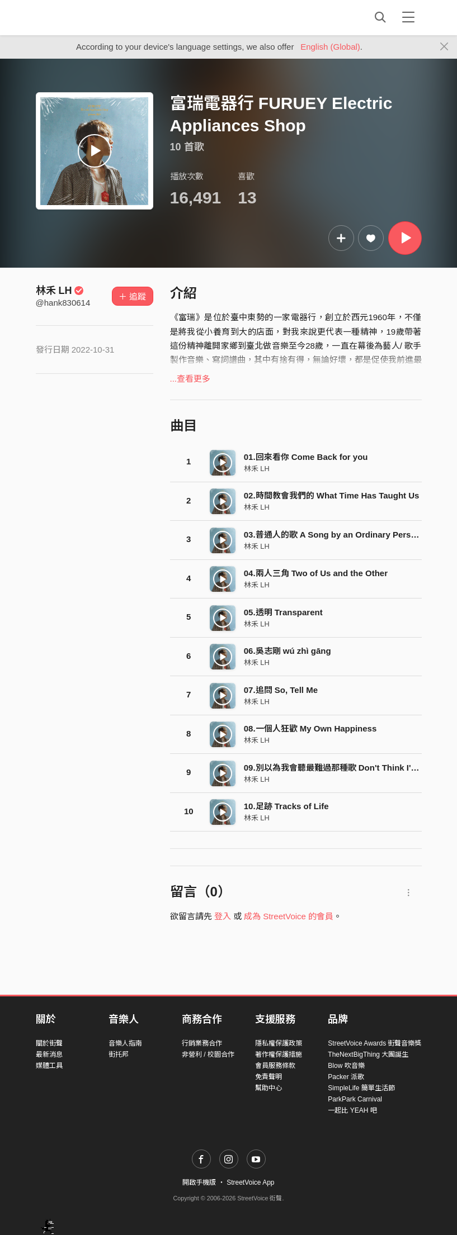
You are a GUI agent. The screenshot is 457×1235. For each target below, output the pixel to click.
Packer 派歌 (346, 1077)
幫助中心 (268, 1088)
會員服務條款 (275, 1066)
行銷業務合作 (202, 1043)
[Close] (444, 47)
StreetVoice (82, 17)
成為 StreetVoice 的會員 (288, 916)
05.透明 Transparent (283, 612)
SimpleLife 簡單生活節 (361, 1088)
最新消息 (49, 1054)
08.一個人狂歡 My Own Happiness (310, 728)
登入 (222, 916)
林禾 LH (60, 290)
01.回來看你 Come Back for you (306, 457)
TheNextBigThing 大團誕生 (368, 1054)
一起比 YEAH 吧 (352, 1110)
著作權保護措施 (278, 1054)
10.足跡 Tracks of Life (286, 806)
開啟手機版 (199, 1182)
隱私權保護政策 (278, 1043)
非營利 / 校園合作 (208, 1054)
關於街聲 (49, 1043)
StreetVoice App (250, 1182)
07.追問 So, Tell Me (281, 690)
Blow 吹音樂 (346, 1066)
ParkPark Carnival (355, 1099)
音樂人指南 (125, 1043)
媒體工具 (49, 1066)
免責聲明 (268, 1077)
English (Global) (330, 46)
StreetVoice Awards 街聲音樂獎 (374, 1043)
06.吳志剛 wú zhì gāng (287, 651)
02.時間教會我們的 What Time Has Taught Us (332, 495)
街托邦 (119, 1054)
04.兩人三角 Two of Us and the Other (316, 573)
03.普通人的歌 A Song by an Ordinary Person (332, 534)
